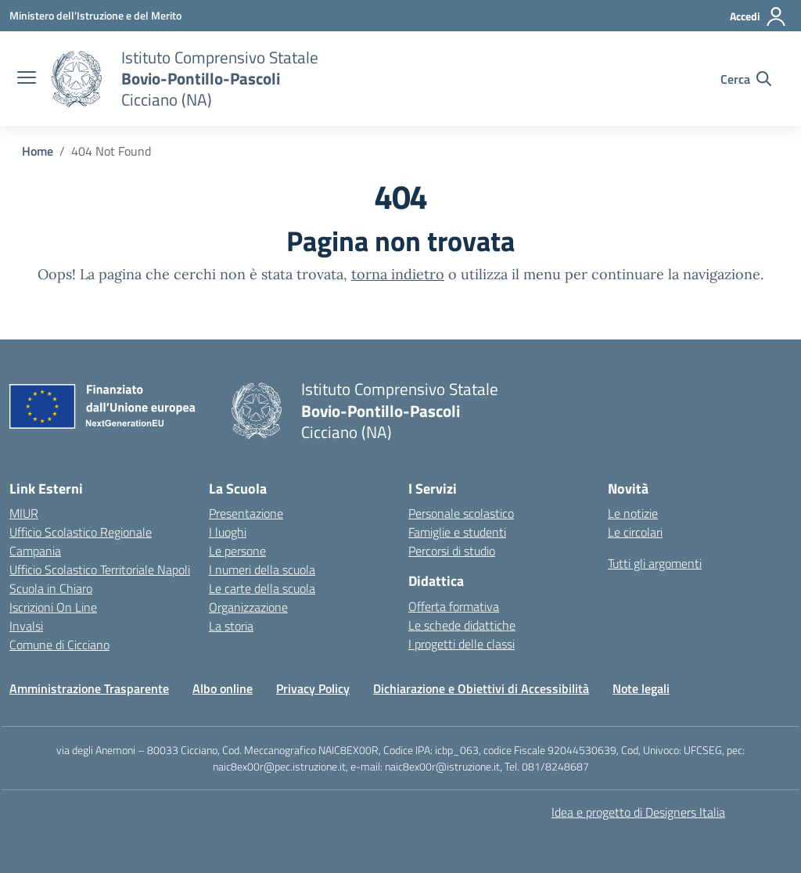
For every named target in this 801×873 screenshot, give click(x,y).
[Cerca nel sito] (746, 79)
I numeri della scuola (262, 569)
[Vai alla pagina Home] (37, 151)
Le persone (237, 550)
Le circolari (635, 532)
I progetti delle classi (461, 643)
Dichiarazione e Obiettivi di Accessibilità (481, 688)
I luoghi (227, 532)
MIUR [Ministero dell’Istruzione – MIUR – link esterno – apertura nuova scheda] (23, 513)
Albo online (222, 688)
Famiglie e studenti (457, 532)
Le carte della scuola (262, 588)
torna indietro (397, 274)
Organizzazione (248, 607)
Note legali (641, 688)
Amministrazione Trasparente (89, 688)
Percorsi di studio (451, 550)
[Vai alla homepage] (77, 79)
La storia (231, 625)
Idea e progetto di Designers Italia (638, 812)
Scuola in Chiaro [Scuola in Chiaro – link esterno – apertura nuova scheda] (50, 588)
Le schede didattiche (461, 625)
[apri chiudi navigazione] (26, 79)
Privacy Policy (313, 688)
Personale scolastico (461, 513)
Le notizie (633, 513)
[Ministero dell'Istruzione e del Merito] (95, 15)
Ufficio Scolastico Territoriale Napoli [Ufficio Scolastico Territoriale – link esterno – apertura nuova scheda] (99, 569)
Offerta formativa (453, 606)
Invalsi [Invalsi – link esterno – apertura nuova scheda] (26, 625)
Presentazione (246, 513)
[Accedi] (758, 16)
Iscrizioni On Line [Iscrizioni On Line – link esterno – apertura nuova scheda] (53, 607)
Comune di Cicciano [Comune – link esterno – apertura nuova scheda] (59, 644)
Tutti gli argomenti (655, 563)
